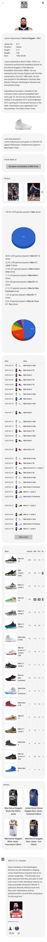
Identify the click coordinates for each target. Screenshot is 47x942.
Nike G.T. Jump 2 (29, 492)
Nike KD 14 (35, 256)
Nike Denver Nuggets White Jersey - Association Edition (13, 832)
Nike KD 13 (32, 282)
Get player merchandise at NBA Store (23, 166)
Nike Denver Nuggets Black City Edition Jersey (13, 802)
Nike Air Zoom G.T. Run (22, 756)
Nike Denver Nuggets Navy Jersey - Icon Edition (34, 832)
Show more (23, 537)
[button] (8, 192)
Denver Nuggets (29, 38)
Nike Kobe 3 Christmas (31, 487)
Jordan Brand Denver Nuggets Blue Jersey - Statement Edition (34, 802)
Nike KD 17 (31, 295)
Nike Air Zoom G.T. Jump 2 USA (34, 468)
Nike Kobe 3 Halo (29, 365)
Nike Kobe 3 (33, 275)
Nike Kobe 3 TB (28, 370)
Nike (33, 212)
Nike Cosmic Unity (20, 572)
